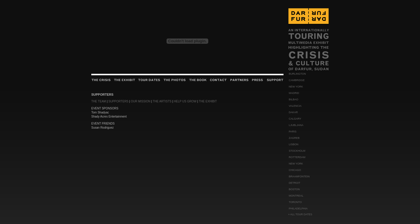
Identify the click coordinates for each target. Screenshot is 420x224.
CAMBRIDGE (297, 80)
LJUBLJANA (296, 125)
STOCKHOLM (297, 150)
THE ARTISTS (162, 101)
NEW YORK (296, 86)
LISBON (293, 144)
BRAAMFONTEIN (299, 176)
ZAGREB (294, 137)
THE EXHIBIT (208, 101)
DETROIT (294, 182)
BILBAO (293, 99)
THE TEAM (98, 101)
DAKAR (293, 112)
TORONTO (295, 202)
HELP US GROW (185, 101)
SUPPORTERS (118, 101)
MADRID (294, 93)
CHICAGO (295, 170)
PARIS (292, 131)
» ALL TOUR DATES (300, 214)
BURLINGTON (297, 73)
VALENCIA (295, 105)
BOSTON (294, 189)
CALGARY (295, 118)
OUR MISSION (140, 101)
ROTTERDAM (297, 157)
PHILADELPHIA (298, 208)
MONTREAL (296, 195)
